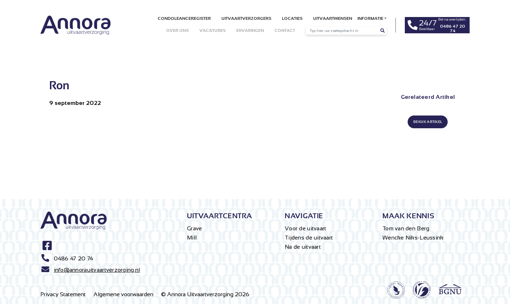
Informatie (370, 18)
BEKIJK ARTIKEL (427, 122)
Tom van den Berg (405, 228)
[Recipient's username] (342, 31)
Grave (194, 228)
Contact (284, 30)
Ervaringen (250, 30)
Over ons (177, 30)
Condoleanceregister (184, 18)
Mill (192, 238)
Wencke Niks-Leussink (413, 238)
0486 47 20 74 (74, 258)
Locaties (292, 18)
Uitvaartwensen (332, 18)
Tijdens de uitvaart (309, 238)
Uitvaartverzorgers (246, 18)
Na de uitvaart (303, 247)
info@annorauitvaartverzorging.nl (97, 270)
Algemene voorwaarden (123, 294)
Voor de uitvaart (305, 228)
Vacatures (212, 30)
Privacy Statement (63, 294)
